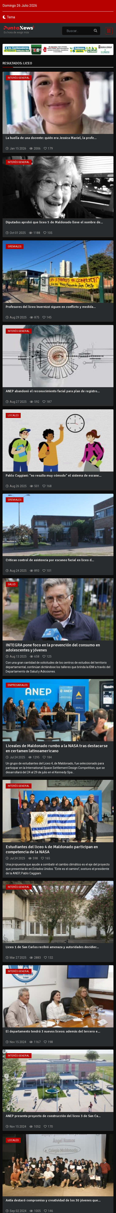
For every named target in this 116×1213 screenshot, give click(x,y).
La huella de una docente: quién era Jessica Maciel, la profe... (51, 138)
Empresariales (17, 685)
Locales (13, 415)
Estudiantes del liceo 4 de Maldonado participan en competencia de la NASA (52, 849)
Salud (12, 584)
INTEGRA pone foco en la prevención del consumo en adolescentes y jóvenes (53, 647)
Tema (11, 17)
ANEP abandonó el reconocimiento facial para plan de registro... (53, 391)
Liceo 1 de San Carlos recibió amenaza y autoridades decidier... (52, 947)
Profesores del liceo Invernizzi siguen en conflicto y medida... (51, 307)
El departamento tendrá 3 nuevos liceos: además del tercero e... (53, 1031)
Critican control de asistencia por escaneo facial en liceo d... (50, 560)
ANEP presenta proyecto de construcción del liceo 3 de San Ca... (53, 1116)
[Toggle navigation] (107, 30)
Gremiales (14, 246)
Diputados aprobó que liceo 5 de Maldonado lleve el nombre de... (54, 222)
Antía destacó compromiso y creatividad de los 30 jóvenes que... (53, 1200)
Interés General (18, 77)
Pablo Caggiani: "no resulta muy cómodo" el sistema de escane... (53, 475)
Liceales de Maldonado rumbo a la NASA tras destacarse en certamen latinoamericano (57, 748)
